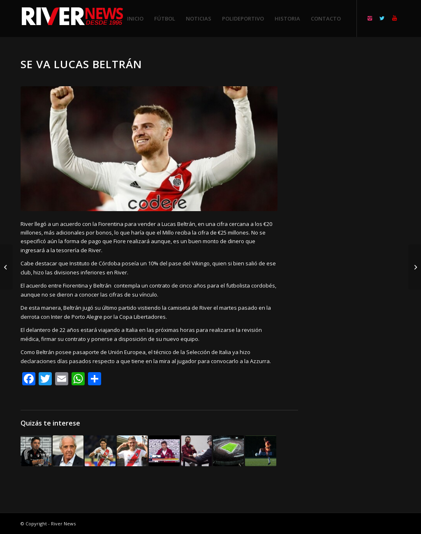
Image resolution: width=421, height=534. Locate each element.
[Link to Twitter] (382, 18)
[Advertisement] (359, 181)
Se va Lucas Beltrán (81, 64)
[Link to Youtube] (394, 18)
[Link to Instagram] (369, 18)
